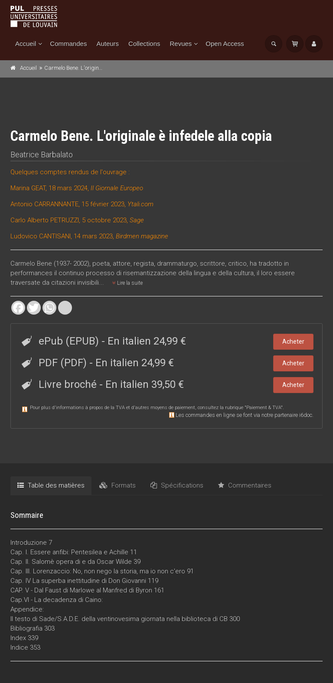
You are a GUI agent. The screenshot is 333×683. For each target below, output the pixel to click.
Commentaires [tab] (244, 485)
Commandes (68, 43)
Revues (181, 43)
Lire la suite (127, 283)
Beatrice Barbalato (41, 154)
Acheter (293, 341)
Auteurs (107, 43)
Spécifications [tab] (176, 485)
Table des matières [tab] (51, 485)
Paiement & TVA (263, 407)
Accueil (25, 43)
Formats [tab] (117, 485)
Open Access (225, 43)
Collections (144, 43)
